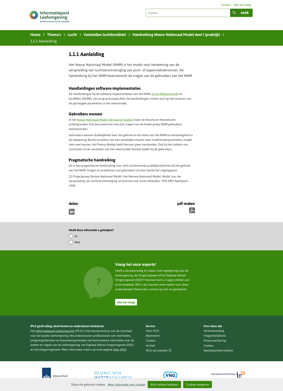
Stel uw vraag (242, 4)
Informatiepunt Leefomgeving (55, 331)
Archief (150, 345)
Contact (226, 4)
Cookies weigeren (197, 384)
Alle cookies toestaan (164, 384)
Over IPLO (119, 349)
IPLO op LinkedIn (158, 350)
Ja (76, 236)
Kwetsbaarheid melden (218, 350)
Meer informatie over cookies (126, 384)
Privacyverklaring (215, 340)
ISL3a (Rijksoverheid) (164, 93)
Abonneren (153, 335)
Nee (77, 242)
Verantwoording (214, 330)
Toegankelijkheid (215, 335)
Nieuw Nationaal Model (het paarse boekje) (105, 119)
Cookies (209, 345)
